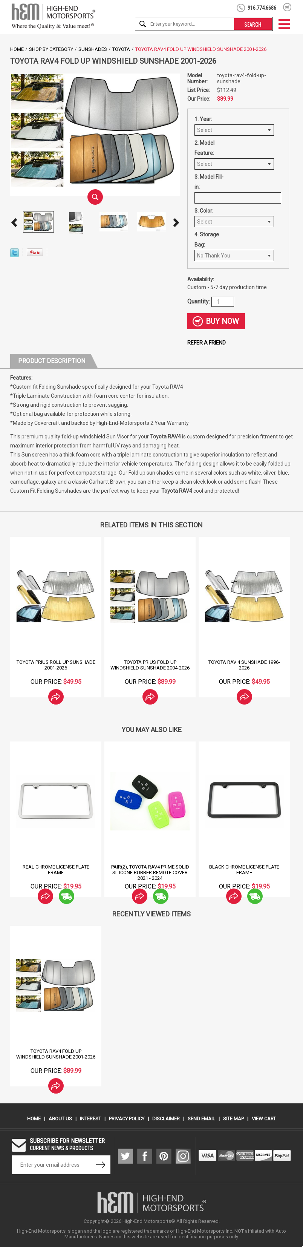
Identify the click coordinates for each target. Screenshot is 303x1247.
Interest (90, 1118)
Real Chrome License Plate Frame (56, 869)
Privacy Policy (126, 1118)
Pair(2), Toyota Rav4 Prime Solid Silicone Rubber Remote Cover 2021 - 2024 (150, 872)
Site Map (233, 1118)
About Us (60, 1118)
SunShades (92, 49)
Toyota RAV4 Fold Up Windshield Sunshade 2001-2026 (55, 1054)
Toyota (121, 49)
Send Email (201, 1118)
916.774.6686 (262, 8)
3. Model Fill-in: (208, 182)
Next (176, 222)
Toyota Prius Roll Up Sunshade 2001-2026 (56, 665)
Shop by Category (51, 49)
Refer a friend (206, 343)
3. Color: (203, 211)
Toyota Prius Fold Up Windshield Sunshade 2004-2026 (150, 665)
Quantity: (199, 301)
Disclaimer (166, 1118)
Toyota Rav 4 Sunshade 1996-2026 (244, 665)
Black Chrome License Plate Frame (244, 869)
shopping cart (287, 7)
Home (17, 49)
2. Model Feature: (204, 148)
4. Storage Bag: (206, 239)
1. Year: (203, 119)
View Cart (264, 1118)
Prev (14, 222)
